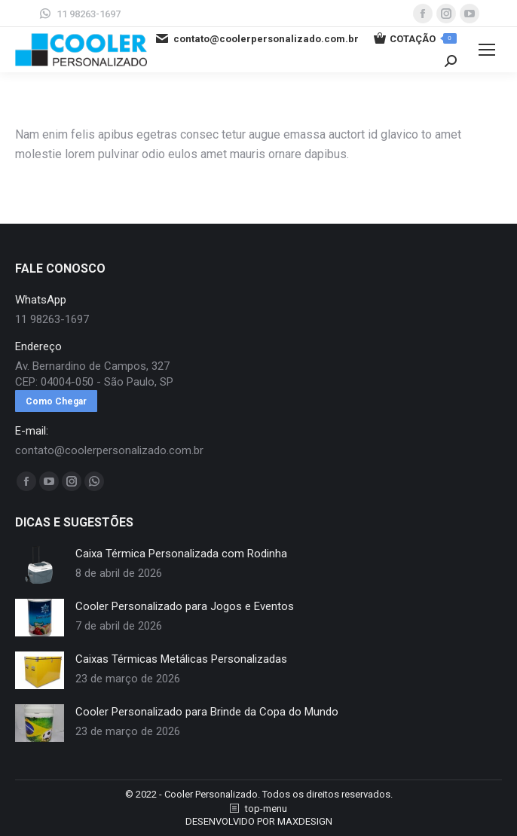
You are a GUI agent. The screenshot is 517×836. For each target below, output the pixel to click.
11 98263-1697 (79, 14)
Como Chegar (56, 401)
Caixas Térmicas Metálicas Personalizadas (181, 659)
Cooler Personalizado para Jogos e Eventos (184, 606)
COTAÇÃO (415, 38)
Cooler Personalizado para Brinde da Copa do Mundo (206, 712)
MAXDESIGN (304, 821)
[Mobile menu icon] (487, 50)
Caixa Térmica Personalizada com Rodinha (181, 553)
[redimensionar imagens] (39, 565)
